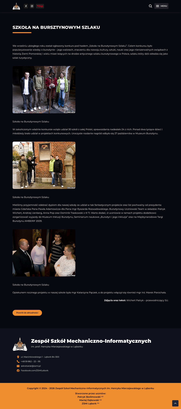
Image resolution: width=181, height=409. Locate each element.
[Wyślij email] (92, 366)
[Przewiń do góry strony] (175, 403)
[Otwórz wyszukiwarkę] (150, 6)
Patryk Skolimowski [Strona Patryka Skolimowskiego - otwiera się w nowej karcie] (90, 396)
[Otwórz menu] (161, 6)
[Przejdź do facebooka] (26, 6)
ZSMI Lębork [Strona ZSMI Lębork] (90, 403)
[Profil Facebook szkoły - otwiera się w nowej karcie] (92, 370)
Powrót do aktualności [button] (27, 312)
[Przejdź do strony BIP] (40, 6)
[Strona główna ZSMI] (16, 6)
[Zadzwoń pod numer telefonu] (92, 361)
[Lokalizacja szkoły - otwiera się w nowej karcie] (92, 356)
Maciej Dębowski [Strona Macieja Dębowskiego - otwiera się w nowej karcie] (90, 400)
